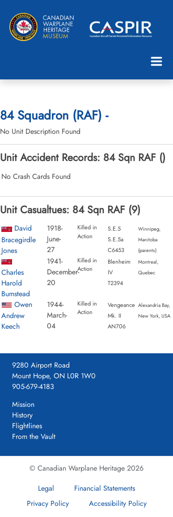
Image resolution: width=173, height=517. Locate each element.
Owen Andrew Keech (16, 315)
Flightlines (27, 426)
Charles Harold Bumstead (15, 283)
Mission (23, 404)
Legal (46, 488)
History (22, 415)
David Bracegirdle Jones (18, 239)
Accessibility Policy (118, 503)
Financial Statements (104, 488)
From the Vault (33, 436)
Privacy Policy (48, 503)
